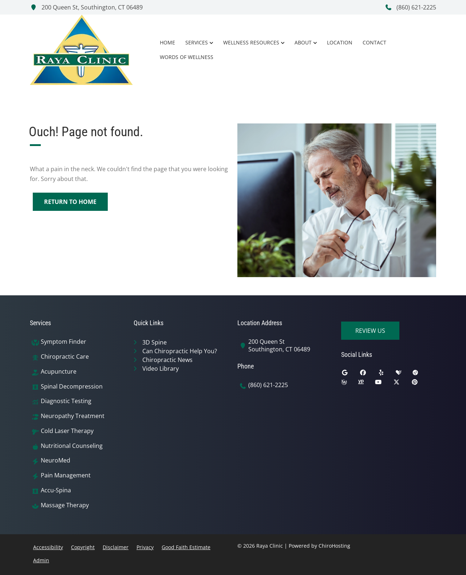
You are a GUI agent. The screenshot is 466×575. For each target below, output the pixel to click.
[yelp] (387, 374)
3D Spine (154, 342)
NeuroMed (55, 460)
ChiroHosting (334, 545)
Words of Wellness (186, 57)
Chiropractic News (167, 360)
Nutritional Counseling (72, 446)
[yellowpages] (366, 384)
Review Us (370, 331)
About (303, 42)
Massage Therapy (65, 505)
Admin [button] (41, 560)
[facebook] (368, 374)
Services (196, 42)
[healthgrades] (404, 374)
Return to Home (70, 202)
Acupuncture (58, 371)
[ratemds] (420, 374)
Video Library (160, 369)
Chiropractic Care (65, 357)
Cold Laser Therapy (67, 431)
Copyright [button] (83, 547)
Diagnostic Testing (66, 401)
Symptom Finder (63, 342)
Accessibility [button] (48, 547)
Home (167, 42)
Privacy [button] (145, 547)
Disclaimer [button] (116, 547)
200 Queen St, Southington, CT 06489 (86, 7)
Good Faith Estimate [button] (186, 547)
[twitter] (402, 384)
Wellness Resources (251, 42)
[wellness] (349, 384)
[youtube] (384, 384)
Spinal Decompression (72, 386)
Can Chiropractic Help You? (179, 351)
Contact (374, 42)
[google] (350, 374)
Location (339, 42)
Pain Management (66, 475)
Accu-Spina (56, 490)
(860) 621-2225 (410, 7)
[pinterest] (420, 384)
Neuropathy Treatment (72, 416)
